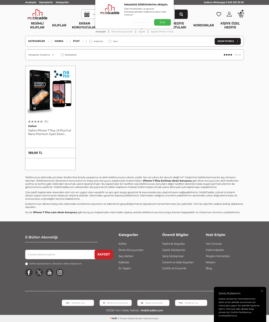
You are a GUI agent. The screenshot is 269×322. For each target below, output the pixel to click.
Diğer (158, 25)
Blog (209, 268)
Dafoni (32, 126)
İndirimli (96, 41)
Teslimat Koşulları (173, 244)
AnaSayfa (30, 2)
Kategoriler (62, 2)
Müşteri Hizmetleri (218, 256)
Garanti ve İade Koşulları (178, 262)
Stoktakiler (69, 54)
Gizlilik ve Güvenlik (174, 268)
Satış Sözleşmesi (172, 256)
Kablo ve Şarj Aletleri (116, 25)
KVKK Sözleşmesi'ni (40, 263)
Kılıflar (59, 25)
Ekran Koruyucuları (84, 25)
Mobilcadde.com (151, 310)
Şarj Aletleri (126, 256)
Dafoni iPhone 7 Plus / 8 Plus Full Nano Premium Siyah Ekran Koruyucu (49, 132)
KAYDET (104, 254)
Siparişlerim (46, 2)
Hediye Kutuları (178, 25)
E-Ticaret (122, 318)
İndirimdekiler (215, 250)
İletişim (210, 262)
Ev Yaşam (142, 25)
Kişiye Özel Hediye (230, 25)
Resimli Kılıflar (37, 25)
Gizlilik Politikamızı (241, 312)
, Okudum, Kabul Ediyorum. (53, 263)
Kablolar (124, 262)
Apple (142, 31)
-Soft (114, 318)
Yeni (113, 41)
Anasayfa (101, 31)
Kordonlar (203, 25)
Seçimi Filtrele (228, 41)
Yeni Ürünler (214, 244)
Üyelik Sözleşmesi (173, 250)
